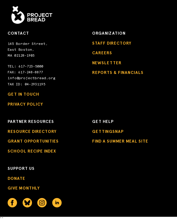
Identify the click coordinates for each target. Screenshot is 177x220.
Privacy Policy (25, 104)
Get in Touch (23, 94)
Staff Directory (112, 43)
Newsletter (107, 62)
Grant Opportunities (33, 141)
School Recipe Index (32, 151)
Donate (16, 178)
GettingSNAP (108, 131)
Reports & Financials (118, 72)
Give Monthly (24, 188)
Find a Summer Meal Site (120, 141)
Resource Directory (32, 131)
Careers (102, 52)
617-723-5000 (30, 66)
